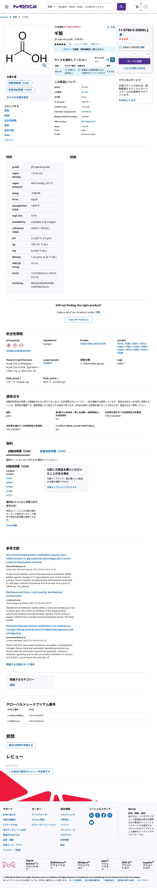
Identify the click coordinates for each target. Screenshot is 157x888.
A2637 (9, 478)
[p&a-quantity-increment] (147, 53)
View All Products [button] (78, 319)
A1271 (9, 495)
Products (4, 17)
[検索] (121, 6)
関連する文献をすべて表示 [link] (20, 664)
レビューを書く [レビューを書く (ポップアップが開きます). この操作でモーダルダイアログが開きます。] (81, 44)
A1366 (9, 491)
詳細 (6, 115)
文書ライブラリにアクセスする (62, 487)
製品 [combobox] (50, 6)
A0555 (9, 482)
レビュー (9, 139)
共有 (111, 27)
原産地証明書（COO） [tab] (54, 451)
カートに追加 (134, 61)
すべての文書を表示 (17, 97)
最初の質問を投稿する (21, 745)
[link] (16, 815)
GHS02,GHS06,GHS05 (18, 351)
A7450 (9, 486)
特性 (6, 110)
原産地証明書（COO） (21, 89)
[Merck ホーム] (25, 6)
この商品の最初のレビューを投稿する (31, 772)
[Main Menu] (7, 7)
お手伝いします (127, 100)
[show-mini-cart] (141, 7)
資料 (6, 125)
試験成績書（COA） (20, 83)
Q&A (7, 135)
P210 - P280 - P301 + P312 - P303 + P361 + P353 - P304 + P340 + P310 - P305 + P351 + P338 (133, 348)
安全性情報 (10, 120)
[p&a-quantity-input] (134, 54)
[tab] (6, 17)
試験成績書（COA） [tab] (20, 451)
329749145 (86, 111)
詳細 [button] (142, 47)
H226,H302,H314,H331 (93, 343)
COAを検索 (11, 525)
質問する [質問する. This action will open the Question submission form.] (95, 44)
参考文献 (9, 130)
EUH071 (47, 363)
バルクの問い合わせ (134, 68)
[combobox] (86, 6)
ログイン (68, 49)
